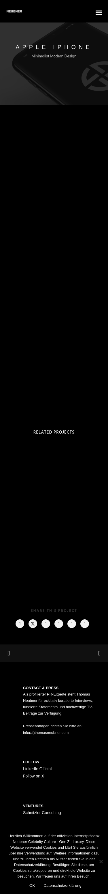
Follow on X (33, 776)
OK (32, 885)
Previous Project (29, 653)
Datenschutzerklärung (62, 885)
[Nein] (101, 861)
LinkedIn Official (37, 768)
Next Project (78, 653)
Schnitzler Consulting (42, 812)
